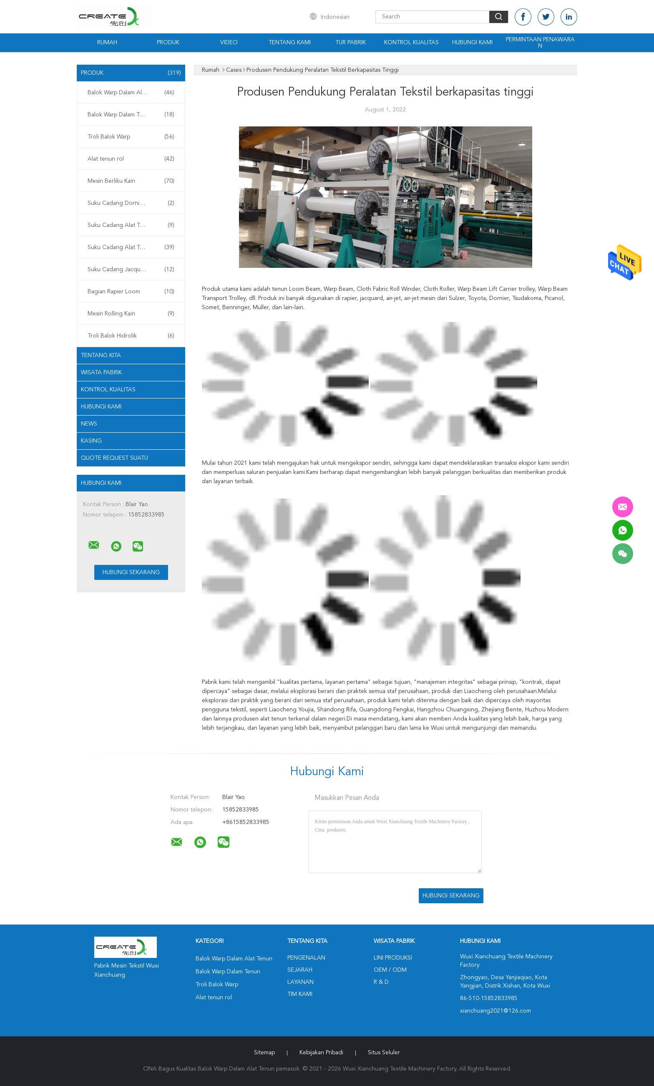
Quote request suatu (114, 458)
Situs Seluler (384, 1053)
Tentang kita (101, 355)
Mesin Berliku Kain (131, 181)
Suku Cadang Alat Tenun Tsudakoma (133, 225)
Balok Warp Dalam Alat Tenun (131, 92)
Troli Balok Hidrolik (131, 336)
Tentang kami (290, 42)
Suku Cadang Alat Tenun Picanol (131, 247)
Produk (168, 42)
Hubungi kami (472, 42)
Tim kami (299, 994)
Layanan (300, 982)
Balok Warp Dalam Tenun (131, 115)
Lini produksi (393, 958)
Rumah (107, 42)
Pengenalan (306, 958)
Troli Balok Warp (131, 137)
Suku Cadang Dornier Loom (131, 203)
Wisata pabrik (101, 372)
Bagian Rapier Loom (131, 291)
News (89, 424)
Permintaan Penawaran (540, 43)
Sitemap (264, 1053)
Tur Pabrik (350, 42)
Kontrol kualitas (411, 42)
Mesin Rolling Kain (131, 314)
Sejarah (299, 970)
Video (229, 42)
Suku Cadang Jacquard (131, 269)
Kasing (91, 441)
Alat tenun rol (131, 159)
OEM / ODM (390, 970)
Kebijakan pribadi (321, 1053)
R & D (381, 982)
